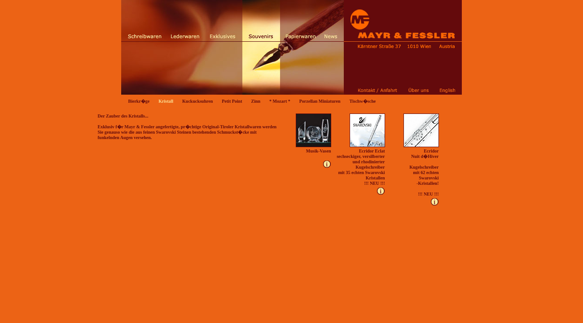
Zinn (256, 101)
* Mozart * (279, 101)
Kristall (165, 101)
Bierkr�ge (139, 101)
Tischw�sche (362, 101)
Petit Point (232, 101)
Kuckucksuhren (197, 101)
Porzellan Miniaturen (320, 101)
